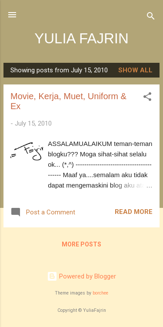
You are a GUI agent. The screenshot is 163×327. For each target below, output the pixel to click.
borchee (100, 293)
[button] (147, 98)
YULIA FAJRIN (81, 38)
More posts (81, 244)
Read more (134, 212)
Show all (135, 70)
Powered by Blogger (81, 276)
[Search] (151, 17)
